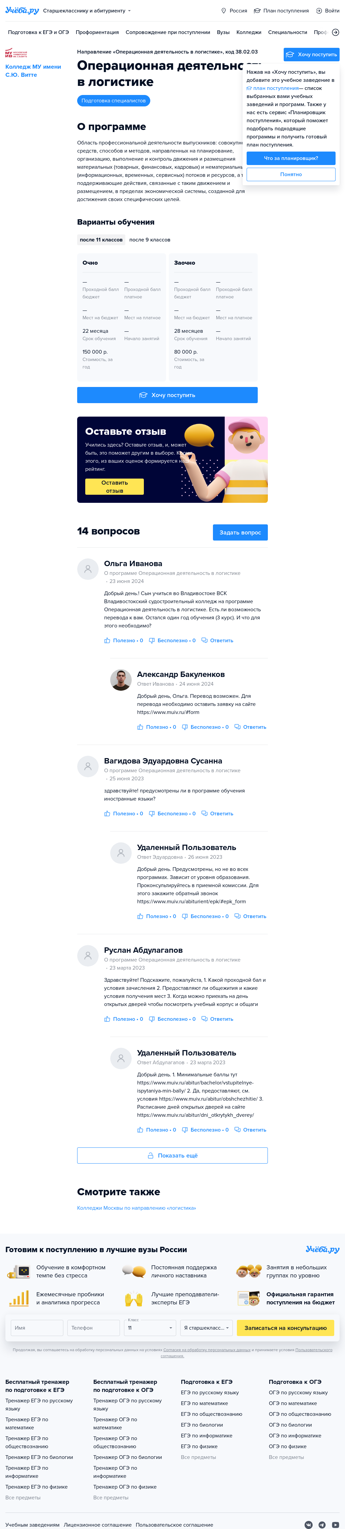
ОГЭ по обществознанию (300, 1414)
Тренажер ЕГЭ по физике (36, 1487)
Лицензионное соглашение (98, 1525)
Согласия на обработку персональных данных (207, 1349)
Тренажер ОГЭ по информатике (115, 1472)
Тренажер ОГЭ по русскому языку (127, 1404)
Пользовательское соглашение (174, 1525)
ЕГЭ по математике (204, 1403)
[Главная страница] (22, 11)
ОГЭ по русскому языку (298, 1392)
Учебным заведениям (32, 1525)
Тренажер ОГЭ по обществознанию (115, 1442)
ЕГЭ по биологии (202, 1425)
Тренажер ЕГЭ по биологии (39, 1457)
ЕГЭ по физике (199, 1446)
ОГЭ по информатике (295, 1435)
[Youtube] (336, 1525)
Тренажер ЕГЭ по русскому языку (39, 1404)
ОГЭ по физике (288, 1446)
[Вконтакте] (309, 1525)
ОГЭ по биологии (290, 1425)
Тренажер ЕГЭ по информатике (26, 1472)
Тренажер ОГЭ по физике (125, 1487)
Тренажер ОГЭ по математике (115, 1423)
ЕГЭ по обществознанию (211, 1414)
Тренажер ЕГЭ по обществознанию (26, 1442)
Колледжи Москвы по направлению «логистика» (136, 1208)
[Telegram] (322, 1525)
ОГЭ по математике (293, 1403)
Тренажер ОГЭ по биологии (127, 1457)
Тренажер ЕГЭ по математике (26, 1423)
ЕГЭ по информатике (206, 1435)
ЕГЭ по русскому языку (210, 1392)
